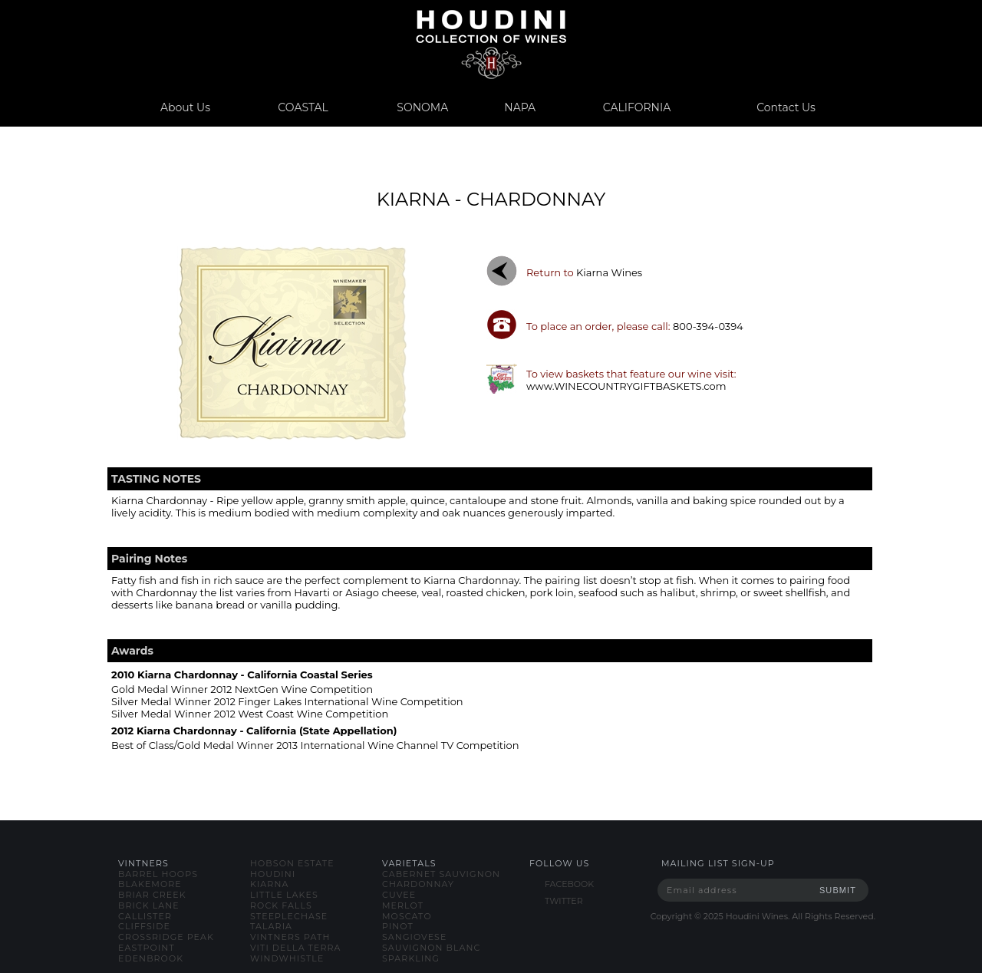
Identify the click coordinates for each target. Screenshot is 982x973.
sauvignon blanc (431, 947)
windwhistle (287, 958)
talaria (271, 926)
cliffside (144, 926)
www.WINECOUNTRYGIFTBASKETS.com (626, 386)
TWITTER (564, 900)
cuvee (399, 894)
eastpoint (146, 947)
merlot (402, 905)
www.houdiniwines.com (491, 44)
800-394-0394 (708, 326)
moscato (407, 916)
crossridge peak (166, 937)
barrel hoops (158, 874)
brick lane (149, 905)
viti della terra (295, 947)
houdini (272, 874)
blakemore (150, 884)
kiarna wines (609, 272)
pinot (398, 926)
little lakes (284, 894)
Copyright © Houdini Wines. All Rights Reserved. (763, 916)
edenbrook (150, 958)
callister (145, 916)
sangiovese (414, 937)
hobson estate (292, 863)
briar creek (152, 894)
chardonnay (418, 884)
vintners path (290, 937)
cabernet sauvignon (441, 874)
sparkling (411, 958)
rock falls (281, 905)
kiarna (269, 884)
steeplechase (289, 916)
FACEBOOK (569, 884)
